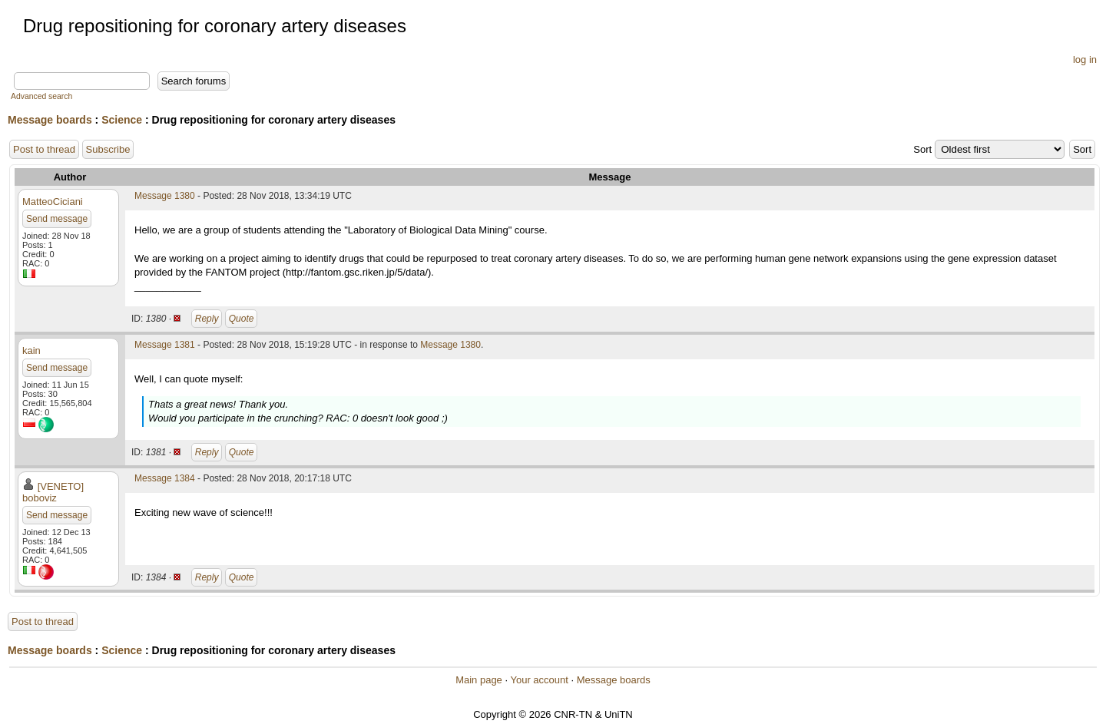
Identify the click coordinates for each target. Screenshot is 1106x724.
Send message (57, 218)
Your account (539, 680)
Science (121, 120)
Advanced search (41, 96)
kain (31, 350)
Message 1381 (164, 344)
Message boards (50, 120)
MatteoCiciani (52, 201)
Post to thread (44, 149)
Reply (207, 318)
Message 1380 (164, 195)
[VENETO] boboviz (53, 492)
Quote (241, 318)
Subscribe (108, 149)
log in (1085, 59)
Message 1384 (164, 478)
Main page (478, 680)
